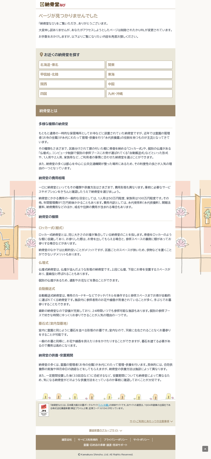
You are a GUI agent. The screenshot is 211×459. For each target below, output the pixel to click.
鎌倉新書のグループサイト (103, 430)
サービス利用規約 (88, 439)
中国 (111, 84)
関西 (43, 84)
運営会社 (67, 439)
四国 (43, 93)
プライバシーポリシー (115, 439)
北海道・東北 (49, 64)
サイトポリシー (141, 439)
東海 (111, 74)
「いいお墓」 (103, 405)
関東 (111, 64)
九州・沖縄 (115, 93)
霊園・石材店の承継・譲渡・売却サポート (105, 445)
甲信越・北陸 (49, 74)
